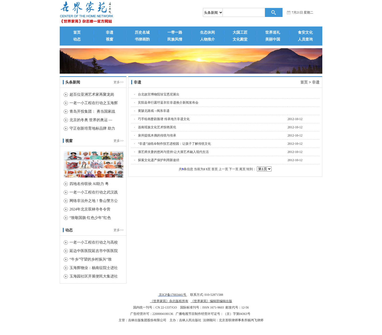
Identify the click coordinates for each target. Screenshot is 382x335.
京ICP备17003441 (170, 295)
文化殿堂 (240, 39)
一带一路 (174, 32)
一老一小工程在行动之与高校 (94, 242)
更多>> (119, 82)
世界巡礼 (272, 32)
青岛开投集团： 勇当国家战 (92, 111)
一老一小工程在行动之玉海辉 (94, 103)
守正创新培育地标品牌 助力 (92, 128)
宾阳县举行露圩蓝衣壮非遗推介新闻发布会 (168, 102)
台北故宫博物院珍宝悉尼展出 (158, 94)
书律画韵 (142, 39)
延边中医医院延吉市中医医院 (94, 251)
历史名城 (142, 32)
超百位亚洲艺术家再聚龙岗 (92, 94)
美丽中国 (272, 39)
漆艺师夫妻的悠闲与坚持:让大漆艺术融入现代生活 (173, 152)
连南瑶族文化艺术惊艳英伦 (157, 127)
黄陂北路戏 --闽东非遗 (154, 111)
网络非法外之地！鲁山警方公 (94, 201)
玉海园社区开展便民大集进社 (94, 276)
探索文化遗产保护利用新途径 (158, 160)
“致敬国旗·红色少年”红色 (90, 218)
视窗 (109, 39)
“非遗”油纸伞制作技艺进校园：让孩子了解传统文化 (174, 144)
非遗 (109, 32)
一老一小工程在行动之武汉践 (94, 192)
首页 (77, 32)
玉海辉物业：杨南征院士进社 (94, 268)
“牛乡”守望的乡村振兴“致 (91, 259)
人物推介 (207, 39)
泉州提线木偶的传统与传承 (157, 135)
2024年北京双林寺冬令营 (90, 209)
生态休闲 (207, 32)
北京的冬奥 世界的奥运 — (91, 120)
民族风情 (174, 39)
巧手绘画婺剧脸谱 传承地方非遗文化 (164, 119)
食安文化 (305, 32)
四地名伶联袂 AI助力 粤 (89, 184)
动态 (77, 39)
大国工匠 (240, 32)
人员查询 (305, 39)
